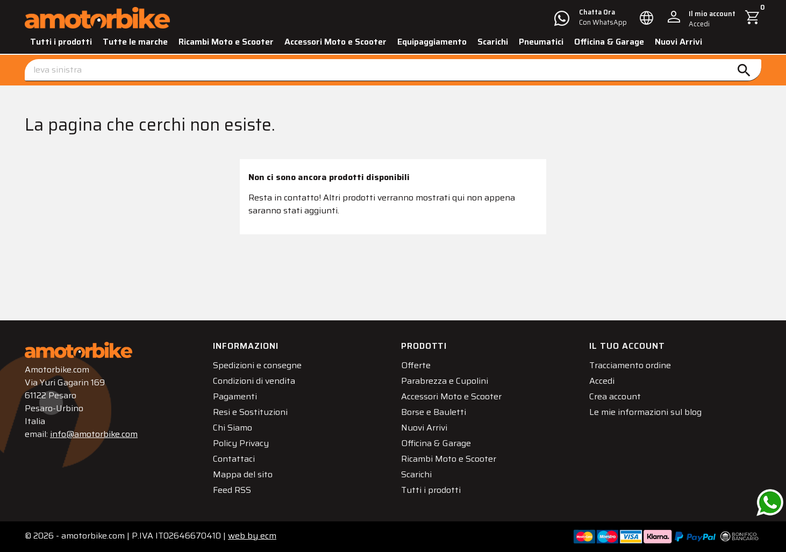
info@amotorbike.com (94, 434)
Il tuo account (627, 346)
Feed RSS (232, 490)
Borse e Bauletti (433, 412)
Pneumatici (541, 41)
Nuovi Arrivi (678, 41)
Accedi (601, 381)
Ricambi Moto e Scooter (226, 41)
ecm (252, 535)
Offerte (416, 365)
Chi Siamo (232, 427)
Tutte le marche (135, 41)
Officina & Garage (609, 41)
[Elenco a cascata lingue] (646, 17)
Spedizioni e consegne (257, 365)
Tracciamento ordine (630, 365)
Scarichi (492, 41)
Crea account (615, 396)
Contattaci (234, 458)
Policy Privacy (241, 443)
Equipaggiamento (432, 41)
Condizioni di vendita (254, 381)
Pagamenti (235, 396)
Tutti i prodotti (61, 41)
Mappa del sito (243, 474)
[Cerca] (393, 70)
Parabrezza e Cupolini (444, 381)
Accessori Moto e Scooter (335, 41)
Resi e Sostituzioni (250, 412)
